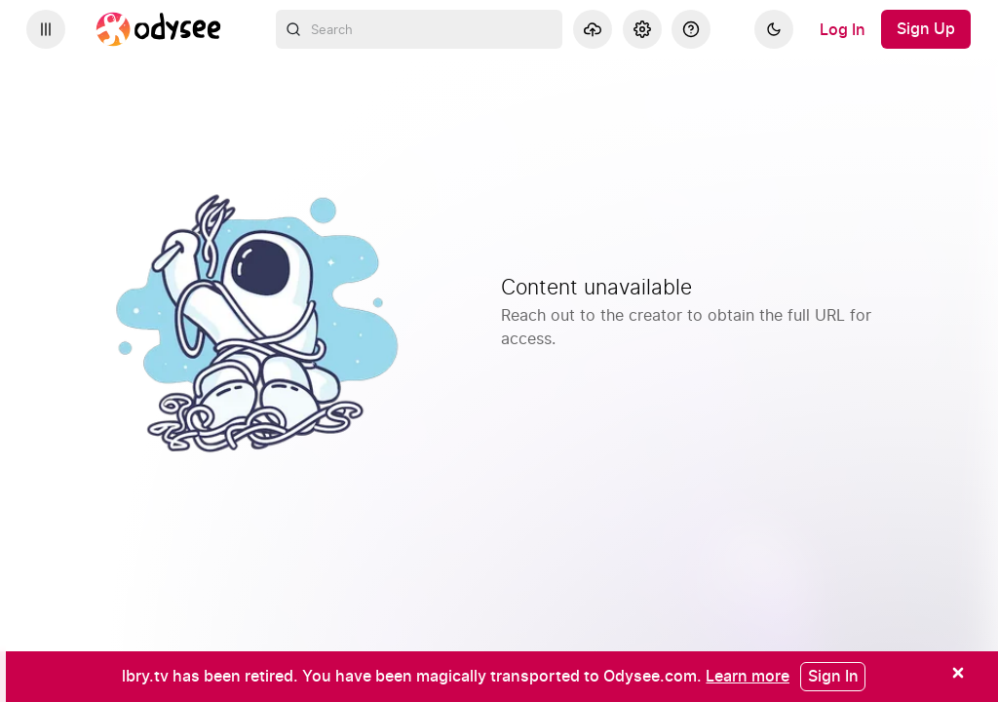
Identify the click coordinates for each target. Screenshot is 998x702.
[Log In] (842, 29)
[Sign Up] (926, 29)
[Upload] (592, 29)
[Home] (159, 29)
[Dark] (773, 29)
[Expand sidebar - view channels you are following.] (45, 29)
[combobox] (419, 29)
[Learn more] (747, 675)
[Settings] (642, 29)
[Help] (691, 29)
